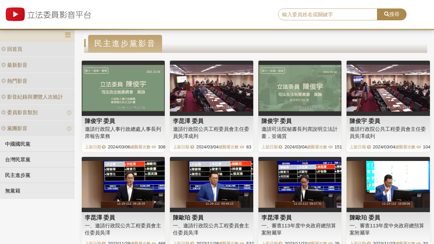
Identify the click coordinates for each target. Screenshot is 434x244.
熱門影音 (14, 81)
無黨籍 (12, 191)
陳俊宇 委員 (100, 121)
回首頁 (11, 49)
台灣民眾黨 (18, 159)
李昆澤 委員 (188, 121)
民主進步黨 (18, 175)
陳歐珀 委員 (188, 218)
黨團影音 (14, 128)
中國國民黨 (18, 144)
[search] (327, 14)
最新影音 (14, 65)
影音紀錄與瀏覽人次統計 (32, 97)
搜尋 (391, 14)
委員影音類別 (19, 112)
